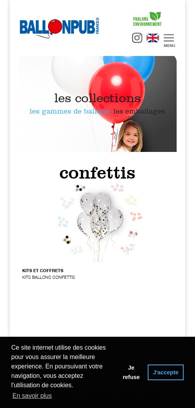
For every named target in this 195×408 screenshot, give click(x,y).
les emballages (139, 111)
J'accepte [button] (166, 372)
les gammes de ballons (69, 111)
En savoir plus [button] (32, 395)
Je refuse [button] (131, 372)
